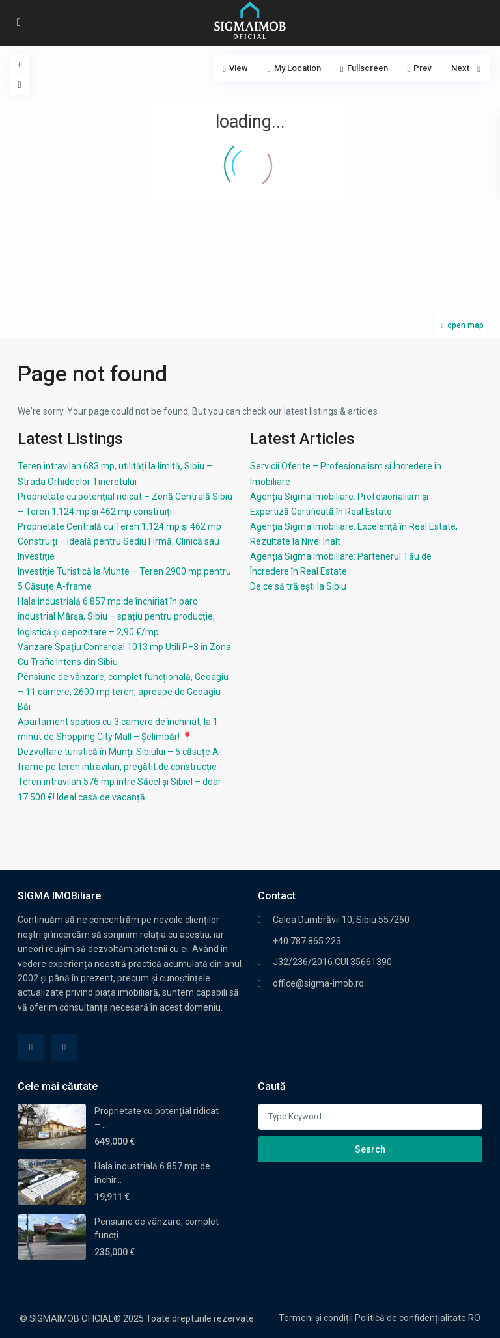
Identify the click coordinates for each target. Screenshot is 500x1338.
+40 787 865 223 (307, 941)
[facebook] (31, 1047)
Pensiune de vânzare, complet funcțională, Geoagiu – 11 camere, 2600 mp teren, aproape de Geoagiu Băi (123, 692)
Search (370, 1149)
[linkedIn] (64, 1047)
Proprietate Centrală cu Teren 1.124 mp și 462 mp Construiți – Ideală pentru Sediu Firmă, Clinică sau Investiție (119, 541)
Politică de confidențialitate (410, 1318)
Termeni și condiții (316, 1318)
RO (474, 1318)
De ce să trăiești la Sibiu (298, 586)
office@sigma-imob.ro (318, 983)
